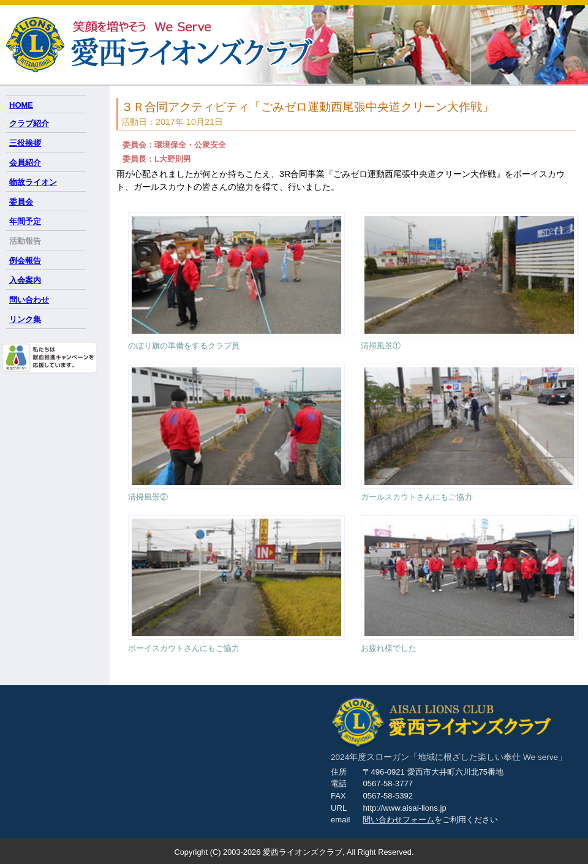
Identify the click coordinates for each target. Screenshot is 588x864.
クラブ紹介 (29, 123)
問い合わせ (29, 299)
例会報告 (25, 260)
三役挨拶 (25, 143)
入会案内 (25, 280)
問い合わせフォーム (398, 819)
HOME (21, 105)
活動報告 (25, 241)
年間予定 (25, 221)
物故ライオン (33, 182)
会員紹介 (25, 162)
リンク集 (25, 319)
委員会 (21, 201)
